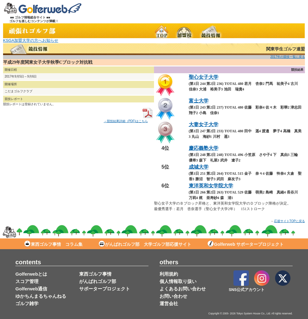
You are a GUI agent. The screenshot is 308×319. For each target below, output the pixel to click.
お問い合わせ (173, 296)
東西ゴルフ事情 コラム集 (53, 244)
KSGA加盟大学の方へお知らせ (30, 40)
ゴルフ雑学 (26, 303)
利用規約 (169, 274)
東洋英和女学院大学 (211, 185)
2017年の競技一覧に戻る (287, 56)
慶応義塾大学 (203, 148)
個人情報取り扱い (178, 281)
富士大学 (199, 100)
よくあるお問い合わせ (183, 288)
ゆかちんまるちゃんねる (40, 296)
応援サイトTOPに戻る (289, 221)
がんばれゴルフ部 (97, 281)
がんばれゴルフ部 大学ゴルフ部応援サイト (145, 244)
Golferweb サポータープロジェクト (246, 244)
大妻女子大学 (203, 124)
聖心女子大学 (203, 77)
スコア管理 (26, 281)
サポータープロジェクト (104, 288)
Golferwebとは (31, 274)
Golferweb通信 (31, 288)
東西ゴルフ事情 (95, 274)
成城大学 (199, 166)
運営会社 (169, 303)
